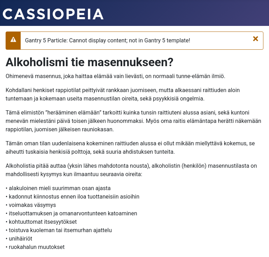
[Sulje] (255, 38)
